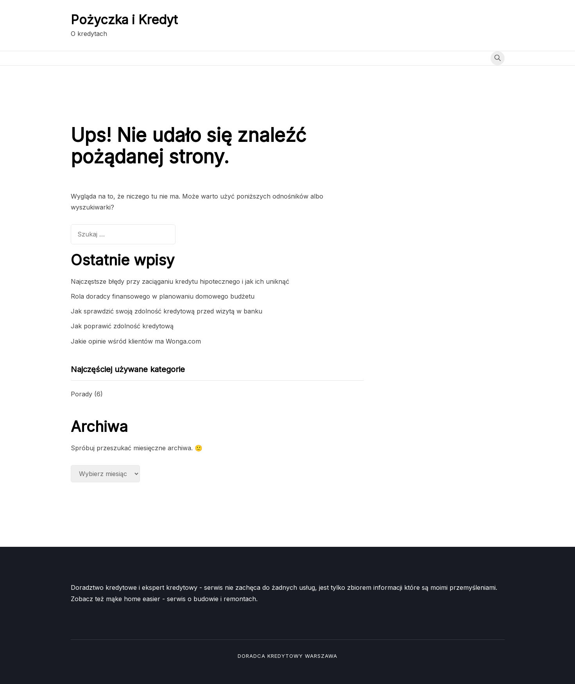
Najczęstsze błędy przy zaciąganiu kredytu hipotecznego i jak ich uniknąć (180, 281)
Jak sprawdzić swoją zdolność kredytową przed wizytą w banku (166, 311)
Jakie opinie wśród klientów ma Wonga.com (136, 341)
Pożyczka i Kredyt (124, 19)
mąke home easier (133, 599)
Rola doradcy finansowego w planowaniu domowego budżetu (162, 296)
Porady (81, 394)
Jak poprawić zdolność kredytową (122, 326)
